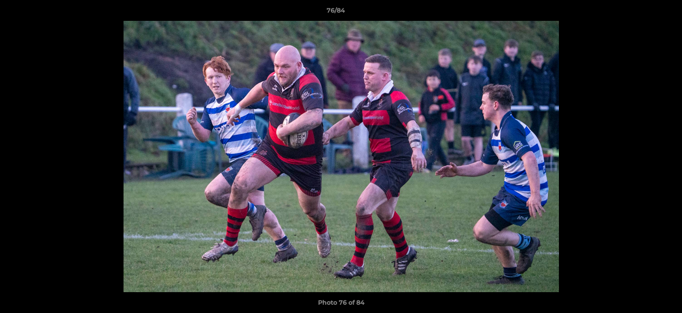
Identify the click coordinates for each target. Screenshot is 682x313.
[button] (645, 13)
